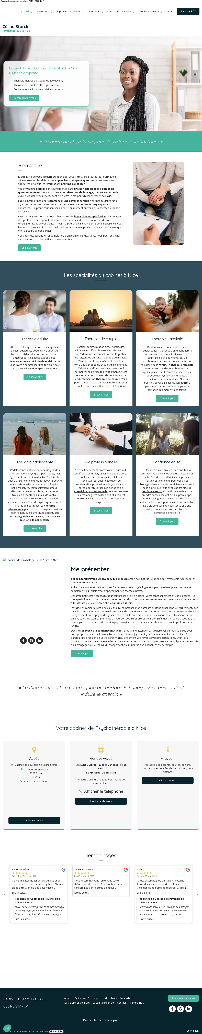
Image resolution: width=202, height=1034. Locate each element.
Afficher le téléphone (36, 781)
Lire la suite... (19, 892)
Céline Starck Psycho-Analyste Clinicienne (97, 578)
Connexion (193, 1030)
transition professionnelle (90, 491)
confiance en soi (152, 491)
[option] (101, 881)
